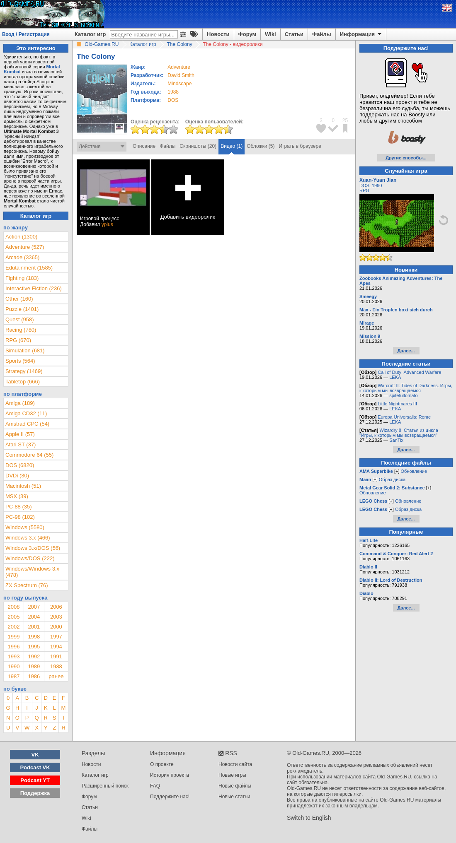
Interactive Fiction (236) (33, 288)
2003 (56, 617)
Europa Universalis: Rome (404, 416)
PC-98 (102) (20, 517)
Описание (144, 146)
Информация (361, 34)
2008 (13, 607)
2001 (34, 627)
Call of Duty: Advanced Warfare (409, 372)
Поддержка (35, 793)
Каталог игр (90, 34)
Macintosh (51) (23, 486)
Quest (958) (19, 319)
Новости (218, 34)
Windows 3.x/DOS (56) (32, 548)
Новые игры (232, 775)
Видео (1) (232, 146)
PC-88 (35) (18, 506)
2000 (56, 627)
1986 (34, 676)
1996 (13, 646)
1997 (56, 636)
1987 (13, 676)
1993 (13, 656)
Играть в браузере (300, 146)
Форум (247, 34)
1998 (34, 636)
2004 (34, 617)
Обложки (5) (260, 146)
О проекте (162, 764)
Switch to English (309, 817)
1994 (56, 646)
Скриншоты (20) (197, 146)
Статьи (294, 34)
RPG (364, 190)
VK (35, 754)
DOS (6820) (19, 465)
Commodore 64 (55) (29, 455)
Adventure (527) (24, 247)
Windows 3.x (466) (27, 538)
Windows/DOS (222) (29, 558)
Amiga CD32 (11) (26, 413)
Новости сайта (235, 764)
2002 (13, 627)
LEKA (395, 377)
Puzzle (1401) (22, 309)
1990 (13, 666)
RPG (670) (18, 340)
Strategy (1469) (24, 371)
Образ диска (392, 479)
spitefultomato (403, 395)
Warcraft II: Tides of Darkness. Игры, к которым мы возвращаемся (405, 388)
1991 (56, 656)
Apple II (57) (20, 434)
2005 (13, 617)
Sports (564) (20, 361)
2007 (34, 607)
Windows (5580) (24, 527)
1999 (13, 636)
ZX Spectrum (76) (26, 585)
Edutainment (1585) (29, 268)
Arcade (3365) (22, 257)
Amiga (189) (20, 403)
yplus (107, 224)
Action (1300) (21, 237)
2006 (56, 607)
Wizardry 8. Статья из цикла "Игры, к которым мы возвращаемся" (398, 433)
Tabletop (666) (22, 381)
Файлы (321, 34)
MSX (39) (16, 496)
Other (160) (19, 299)
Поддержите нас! (169, 797)
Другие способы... (406, 157)
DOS (364, 185)
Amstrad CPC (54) (27, 424)
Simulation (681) (25, 350)
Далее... (406, 350)
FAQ (155, 786)
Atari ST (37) (20, 444)
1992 (34, 656)
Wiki (270, 34)
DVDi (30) (17, 475)
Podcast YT (35, 780)
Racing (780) (20, 330)
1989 (34, 666)
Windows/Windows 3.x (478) (32, 572)
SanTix (396, 440)
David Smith (180, 75)
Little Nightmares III (397, 403)
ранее (56, 676)
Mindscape (179, 84)
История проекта (169, 775)
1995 (34, 646)
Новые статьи (234, 797)
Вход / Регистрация (26, 34)
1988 (173, 92)
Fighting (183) (22, 278)
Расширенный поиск (105, 786)
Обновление (414, 471)
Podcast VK (35, 767)
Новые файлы (234, 786)
